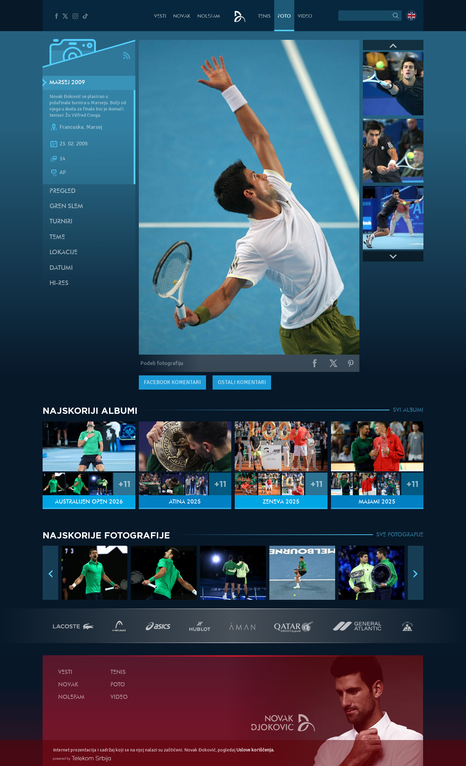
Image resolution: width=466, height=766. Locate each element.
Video (305, 16)
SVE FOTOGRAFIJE (399, 535)
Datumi (61, 268)
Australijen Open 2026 (89, 502)
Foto (284, 16)
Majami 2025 (377, 502)
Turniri (61, 222)
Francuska (71, 127)
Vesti (160, 16)
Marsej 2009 (67, 83)
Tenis (264, 16)
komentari (172, 382)
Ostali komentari (242, 382)
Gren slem (66, 206)
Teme (57, 237)
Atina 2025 (185, 502)
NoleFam (208, 16)
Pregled (62, 191)
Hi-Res (59, 283)
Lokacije (64, 252)
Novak (181, 16)
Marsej (94, 127)
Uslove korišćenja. (255, 750)
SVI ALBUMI (408, 410)
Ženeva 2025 (281, 502)
